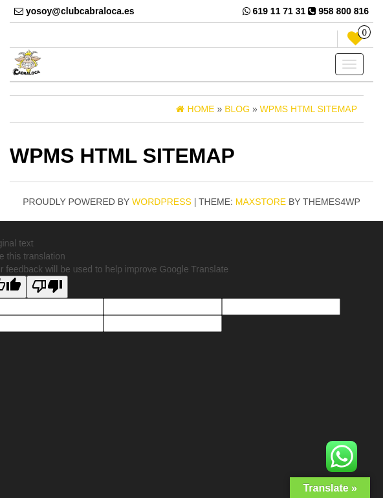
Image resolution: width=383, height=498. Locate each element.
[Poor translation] (47, 287)
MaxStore (260, 201)
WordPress (162, 201)
